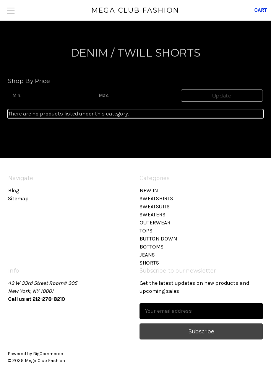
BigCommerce (48, 353)
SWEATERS (153, 214)
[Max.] (135, 95)
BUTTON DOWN (158, 238)
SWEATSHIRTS (156, 198)
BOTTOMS (152, 247)
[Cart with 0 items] (260, 10)
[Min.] (49, 95)
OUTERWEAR (155, 222)
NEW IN (149, 190)
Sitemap (18, 198)
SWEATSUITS (155, 206)
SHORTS (149, 263)
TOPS (146, 230)
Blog (13, 190)
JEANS (147, 255)
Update (221, 96)
